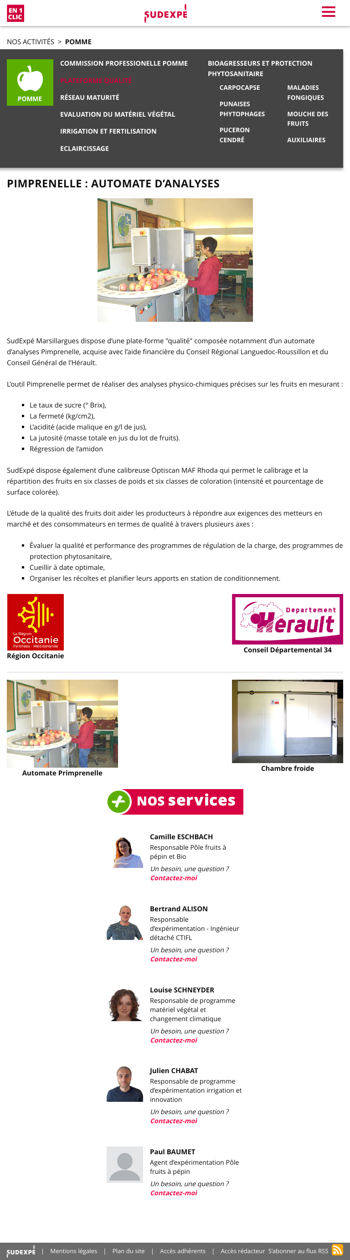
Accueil (21, 1251)
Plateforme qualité (96, 81)
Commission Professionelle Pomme (124, 63)
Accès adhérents (183, 1251)
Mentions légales (73, 1251)
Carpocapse (240, 87)
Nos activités (30, 41)
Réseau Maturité (89, 97)
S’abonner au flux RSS (298, 1251)
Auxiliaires (306, 140)
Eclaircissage (84, 149)
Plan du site (129, 1251)
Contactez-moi (173, 878)
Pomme (78, 41)
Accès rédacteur (243, 1251)
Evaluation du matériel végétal (117, 114)
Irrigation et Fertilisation (108, 131)
